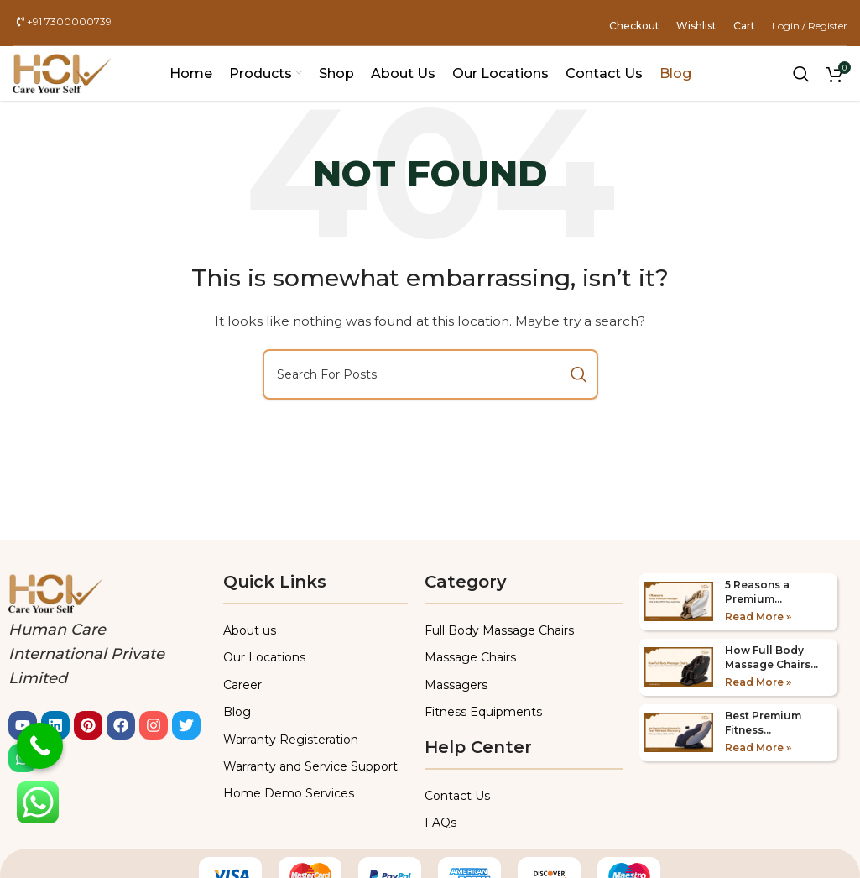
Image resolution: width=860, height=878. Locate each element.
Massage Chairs (470, 657)
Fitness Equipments (483, 711)
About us (249, 630)
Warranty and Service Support (310, 766)
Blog (237, 711)
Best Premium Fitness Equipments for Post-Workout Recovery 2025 (767, 723)
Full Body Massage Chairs (499, 630)
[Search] (801, 74)
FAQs (440, 822)
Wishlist (696, 25)
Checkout (634, 25)
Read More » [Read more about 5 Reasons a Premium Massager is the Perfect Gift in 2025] (758, 616)
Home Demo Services (288, 793)
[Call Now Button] (40, 746)
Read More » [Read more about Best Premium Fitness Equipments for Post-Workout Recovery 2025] (758, 747)
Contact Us (457, 795)
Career (242, 684)
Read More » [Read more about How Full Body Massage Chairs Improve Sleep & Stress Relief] (758, 682)
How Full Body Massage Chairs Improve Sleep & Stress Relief (769, 658)
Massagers (456, 684)
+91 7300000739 (64, 22)
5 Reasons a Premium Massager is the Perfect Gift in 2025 (767, 592)
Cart (744, 25)
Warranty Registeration (290, 739)
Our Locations (264, 657)
